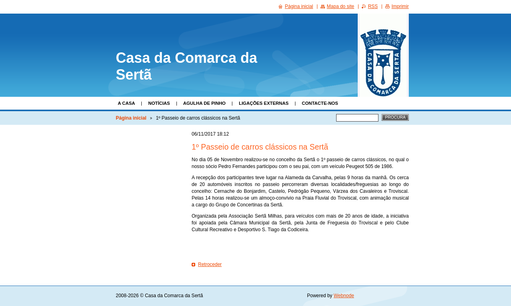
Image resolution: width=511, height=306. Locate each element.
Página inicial (131, 118)
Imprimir (400, 6)
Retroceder (210, 264)
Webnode (344, 295)
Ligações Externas (264, 103)
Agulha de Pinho (204, 103)
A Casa (126, 103)
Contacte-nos (320, 103)
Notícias (159, 103)
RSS (373, 6)
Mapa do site (341, 6)
